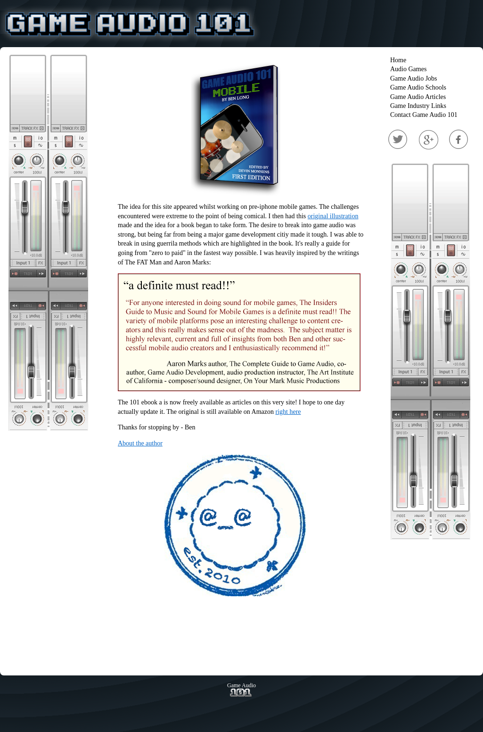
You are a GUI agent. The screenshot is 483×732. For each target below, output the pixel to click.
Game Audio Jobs (413, 78)
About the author (140, 443)
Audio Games (408, 69)
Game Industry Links (418, 105)
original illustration (333, 216)
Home (398, 60)
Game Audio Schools (418, 87)
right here (288, 411)
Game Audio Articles (418, 96)
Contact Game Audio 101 (424, 114)
